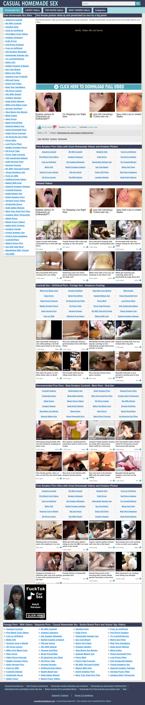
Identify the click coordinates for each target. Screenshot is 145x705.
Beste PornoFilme (14, 123)
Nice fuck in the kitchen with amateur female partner (74, 474)
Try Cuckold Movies (15, 59)
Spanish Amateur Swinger (18, 186)
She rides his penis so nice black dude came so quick (47, 374)
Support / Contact (60, 695)
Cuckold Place (12, 240)
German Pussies (13, 165)
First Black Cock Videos (17, 34)
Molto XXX (10, 62)
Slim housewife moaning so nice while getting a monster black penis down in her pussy (48, 344)
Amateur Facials (13, 229)
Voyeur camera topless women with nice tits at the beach (101, 543)
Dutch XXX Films (13, 84)
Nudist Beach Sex (14, 193)
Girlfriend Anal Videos (16, 179)
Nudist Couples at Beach (17, 66)
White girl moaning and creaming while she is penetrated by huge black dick (128, 275)
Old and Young (12, 80)
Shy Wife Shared (13, 94)
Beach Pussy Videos (15, 222)
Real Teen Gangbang (15, 87)
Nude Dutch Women (15, 101)
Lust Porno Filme (14, 144)
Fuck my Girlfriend (14, 30)
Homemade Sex (12, 10)
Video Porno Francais (16, 133)
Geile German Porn (15, 162)
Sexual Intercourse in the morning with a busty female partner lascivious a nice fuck (101, 575)
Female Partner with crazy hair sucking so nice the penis (75, 243)
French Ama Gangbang (16, 236)
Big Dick (45, 139)
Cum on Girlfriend (14, 48)
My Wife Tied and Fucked (17, 169)
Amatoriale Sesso (14, 204)
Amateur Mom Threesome (18, 215)
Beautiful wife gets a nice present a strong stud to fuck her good (127, 375)
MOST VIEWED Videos (79, 10)
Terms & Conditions (84, 695)
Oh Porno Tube (13, 151)
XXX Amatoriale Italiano (17, 158)
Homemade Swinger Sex (17, 55)
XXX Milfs (10, 254)
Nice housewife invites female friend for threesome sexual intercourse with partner (128, 444)
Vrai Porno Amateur (15, 45)
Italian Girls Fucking (15, 225)
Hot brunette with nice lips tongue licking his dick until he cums (128, 244)
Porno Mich (11, 140)
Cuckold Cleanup (14, 190)
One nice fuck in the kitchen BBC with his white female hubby (100, 475)
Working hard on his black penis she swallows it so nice (48, 543)
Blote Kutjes (11, 115)
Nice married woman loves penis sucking (99, 374)
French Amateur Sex (15, 233)
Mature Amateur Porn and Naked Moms (61, 689)
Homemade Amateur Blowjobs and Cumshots (69, 686)
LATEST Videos (32, 10)
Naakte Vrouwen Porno (16, 147)
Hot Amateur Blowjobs (16, 52)
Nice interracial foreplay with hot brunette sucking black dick (102, 243)
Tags (39, 139)
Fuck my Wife (12, 176)
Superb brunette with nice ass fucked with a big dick (128, 343)
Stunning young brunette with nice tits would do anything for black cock (48, 444)
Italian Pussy (12, 218)
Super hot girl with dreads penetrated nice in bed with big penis (48, 244)
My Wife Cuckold (13, 23)
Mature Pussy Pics (14, 243)
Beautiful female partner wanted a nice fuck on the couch (126, 475)
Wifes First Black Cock (16, 105)
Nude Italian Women (15, 208)
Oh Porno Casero (14, 91)
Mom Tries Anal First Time (18, 211)
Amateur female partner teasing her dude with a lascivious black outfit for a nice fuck (102, 444)
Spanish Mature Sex (15, 126)
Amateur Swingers (14, 37)
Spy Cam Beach (13, 69)
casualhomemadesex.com (44, 701)
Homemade (62, 139)
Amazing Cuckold (14, 20)
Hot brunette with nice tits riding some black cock (73, 374)
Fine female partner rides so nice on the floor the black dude (49, 474)
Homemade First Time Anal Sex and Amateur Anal (99, 689)
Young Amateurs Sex (15, 172)
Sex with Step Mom (15, 247)
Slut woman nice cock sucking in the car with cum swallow (128, 543)
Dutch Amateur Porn (15, 197)
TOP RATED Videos (54, 10)
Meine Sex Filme (13, 73)
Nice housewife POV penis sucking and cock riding (46, 274)
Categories (100, 10)
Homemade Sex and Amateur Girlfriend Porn (75, 133)
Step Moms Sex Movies (16, 112)
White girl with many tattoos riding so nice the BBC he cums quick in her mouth (75, 544)
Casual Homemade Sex (14, 686)
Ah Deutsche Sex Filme (16, 137)
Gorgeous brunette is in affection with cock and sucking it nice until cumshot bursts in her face (49, 576)
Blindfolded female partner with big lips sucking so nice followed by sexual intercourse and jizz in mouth (101, 345)
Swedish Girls (12, 27)
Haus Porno (11, 119)
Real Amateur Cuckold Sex (37, 686)
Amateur (53, 139)
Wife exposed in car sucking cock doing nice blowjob (127, 574)
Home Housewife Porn (16, 130)
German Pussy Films (15, 201)
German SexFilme (14, 108)
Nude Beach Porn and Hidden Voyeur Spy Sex (23, 689)
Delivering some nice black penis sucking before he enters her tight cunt (75, 275)
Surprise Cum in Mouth (16, 76)
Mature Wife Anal (14, 183)
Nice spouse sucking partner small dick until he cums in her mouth (75, 444)
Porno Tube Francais (15, 154)
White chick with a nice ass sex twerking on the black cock (101, 274)
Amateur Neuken (13, 98)
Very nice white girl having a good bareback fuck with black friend (75, 344)
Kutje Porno (11, 41)
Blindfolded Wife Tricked (17, 250)
